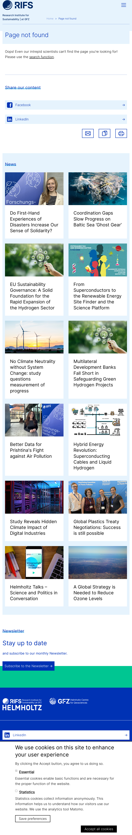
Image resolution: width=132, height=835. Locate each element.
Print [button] (121, 133)
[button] (104, 133)
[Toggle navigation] (124, 5)
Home (50, 18)
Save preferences (33, 819)
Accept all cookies (98, 829)
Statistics (27, 792)
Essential (26, 772)
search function (41, 57)
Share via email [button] (88, 133)
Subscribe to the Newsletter (26, 666)
